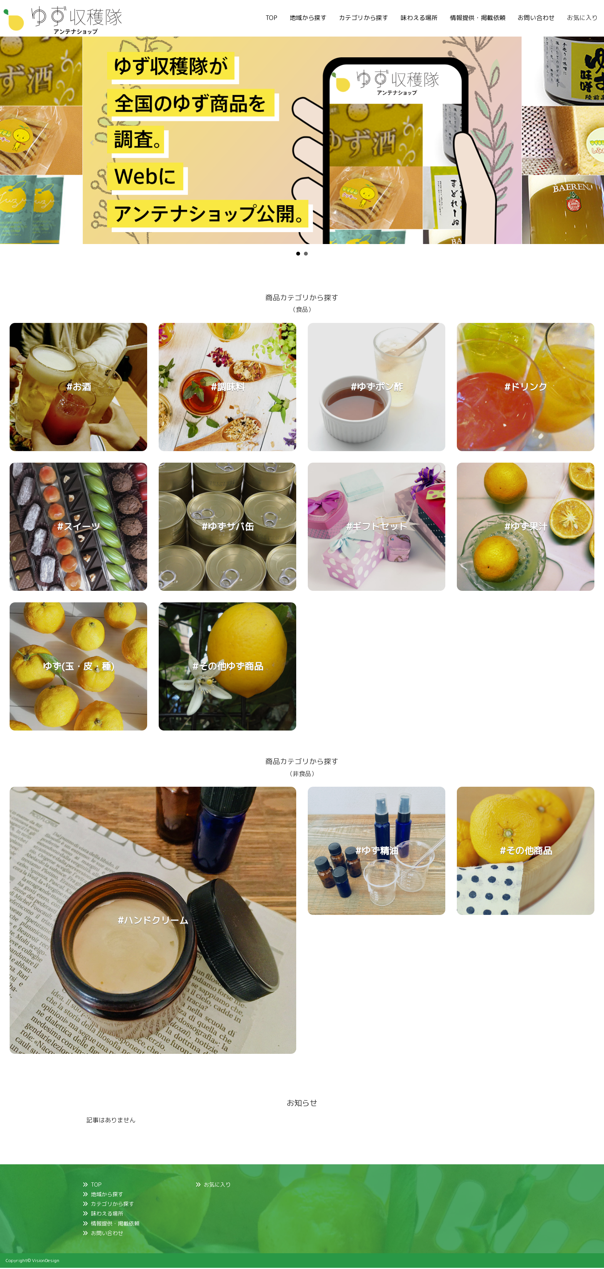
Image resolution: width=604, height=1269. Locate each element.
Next (511, 143)
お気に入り (582, 17)
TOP (271, 17)
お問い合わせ (536, 17)
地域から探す (308, 17)
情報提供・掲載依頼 (477, 17)
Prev (92, 143)
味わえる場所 (419, 17)
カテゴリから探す (363, 17)
